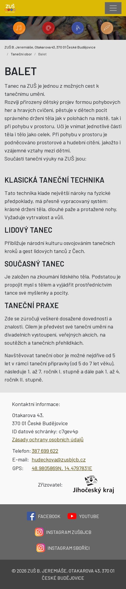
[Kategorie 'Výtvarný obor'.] (48, 28)
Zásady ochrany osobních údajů (48, 439)
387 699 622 (45, 450)
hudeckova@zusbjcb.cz (59, 459)
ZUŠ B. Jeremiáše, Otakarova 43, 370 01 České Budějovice (50, 47)
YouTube (83, 516)
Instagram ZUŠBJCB (63, 532)
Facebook (43, 516)
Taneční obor (21, 54)
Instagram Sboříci (63, 547)
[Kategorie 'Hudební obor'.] (19, 28)
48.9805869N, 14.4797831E (62, 468)
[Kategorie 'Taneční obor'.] (77, 28)
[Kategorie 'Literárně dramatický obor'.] (107, 28)
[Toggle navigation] (113, 8)
